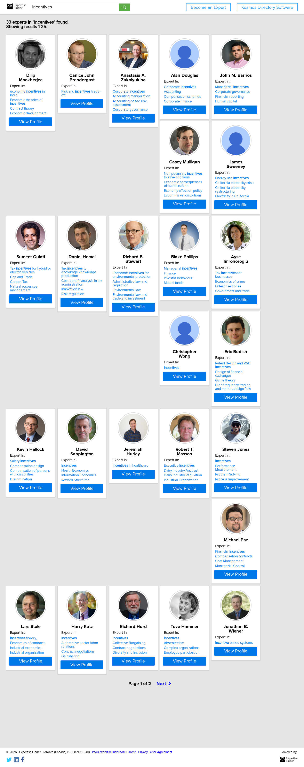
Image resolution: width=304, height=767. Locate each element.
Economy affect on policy (113, 207)
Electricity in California (173, 204)
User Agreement (161, 752)
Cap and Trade (228, 198)
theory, (46, 584)
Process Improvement (173, 500)
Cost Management (231, 495)
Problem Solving (168, 495)
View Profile (58, 121)
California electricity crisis (175, 195)
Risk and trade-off (116, 91)
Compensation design (173, 392)
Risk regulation (44, 310)
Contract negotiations (110, 594)
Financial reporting (47, 200)
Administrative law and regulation (119, 297)
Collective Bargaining (172, 589)
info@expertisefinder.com (109, 752)
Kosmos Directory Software (267, 7)
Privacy (143, 752)
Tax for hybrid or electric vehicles (237, 192)
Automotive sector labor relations (119, 589)
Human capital (44, 204)
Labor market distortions (113, 212)
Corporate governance (173, 109)
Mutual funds (165, 303)
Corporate (172, 91)
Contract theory (45, 101)
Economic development (51, 106)
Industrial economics (48, 594)
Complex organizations (235, 594)
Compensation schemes (236, 101)
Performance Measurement (177, 490)
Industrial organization (50, 599)
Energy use (172, 190)
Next (164, 732)
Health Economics (231, 392)
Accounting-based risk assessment (173, 103)
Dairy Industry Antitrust (111, 490)
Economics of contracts (50, 589)
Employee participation (235, 599)
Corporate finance (231, 106)
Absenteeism (227, 589)
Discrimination (167, 405)
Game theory (104, 397)
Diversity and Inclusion (173, 599)
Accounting (225, 96)
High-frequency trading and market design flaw (115, 403)
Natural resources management (241, 208)
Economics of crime (232, 293)
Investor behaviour (170, 298)
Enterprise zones (230, 298)
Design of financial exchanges (117, 392)
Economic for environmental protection (113, 290)
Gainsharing (103, 599)
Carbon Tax (226, 203)
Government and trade (234, 303)
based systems (51, 683)
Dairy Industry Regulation (113, 495)
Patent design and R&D (120, 387)
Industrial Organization (111, 500)
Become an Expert (208, 7)
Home (132, 752)
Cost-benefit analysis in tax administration (53, 299)
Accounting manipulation (174, 96)
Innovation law (44, 306)
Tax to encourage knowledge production (54, 290)
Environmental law (108, 302)
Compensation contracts (236, 490)
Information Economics (234, 397)
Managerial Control (232, 500)
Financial (232, 486)
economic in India (54, 91)
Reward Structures (231, 401)
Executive (109, 486)
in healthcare (51, 486)
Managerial (49, 190)
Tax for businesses (239, 288)
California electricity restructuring (181, 200)
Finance (162, 293)
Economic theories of (57, 96)
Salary (169, 387)
